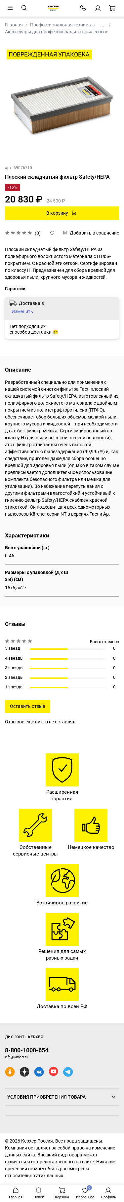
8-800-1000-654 (26, 1050)
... (102, 24)
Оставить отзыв (27, 706)
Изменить (22, 311)
